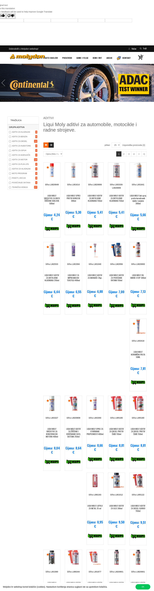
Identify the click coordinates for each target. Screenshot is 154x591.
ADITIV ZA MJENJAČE (21, 155)
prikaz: (107, 145)
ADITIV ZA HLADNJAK (21, 132)
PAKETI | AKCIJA (19, 178)
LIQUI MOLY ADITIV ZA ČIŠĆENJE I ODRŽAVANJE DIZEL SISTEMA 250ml (73, 432)
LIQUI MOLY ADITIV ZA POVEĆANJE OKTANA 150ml (116, 277)
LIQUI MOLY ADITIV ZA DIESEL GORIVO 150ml (138, 508)
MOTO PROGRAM (19, 173)
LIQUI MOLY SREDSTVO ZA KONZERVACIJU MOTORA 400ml (52, 432)
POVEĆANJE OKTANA (21, 183)
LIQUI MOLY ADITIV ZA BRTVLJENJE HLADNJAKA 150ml (95, 198)
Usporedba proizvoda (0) (133, 145)
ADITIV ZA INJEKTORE (21, 146)
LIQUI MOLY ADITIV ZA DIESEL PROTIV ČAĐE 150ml (116, 431)
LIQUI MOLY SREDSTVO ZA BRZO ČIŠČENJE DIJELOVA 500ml (52, 199)
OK (143, 587)
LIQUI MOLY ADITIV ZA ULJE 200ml (116, 507)
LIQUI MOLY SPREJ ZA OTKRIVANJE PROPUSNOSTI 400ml (95, 431)
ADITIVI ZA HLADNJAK (21, 169)
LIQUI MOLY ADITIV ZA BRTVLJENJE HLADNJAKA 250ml (52, 277)
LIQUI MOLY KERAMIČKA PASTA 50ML (138, 354)
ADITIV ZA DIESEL (19, 141)
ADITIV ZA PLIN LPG (20, 164)
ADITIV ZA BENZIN (19, 137)
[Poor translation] (11, 16)
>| (144, 154)
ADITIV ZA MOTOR (19, 160)
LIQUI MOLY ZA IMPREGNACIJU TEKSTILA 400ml (73, 277)
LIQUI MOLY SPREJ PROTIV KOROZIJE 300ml (73, 198)
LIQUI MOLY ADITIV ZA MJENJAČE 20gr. (95, 276)
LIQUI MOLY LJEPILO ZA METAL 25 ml (95, 507)
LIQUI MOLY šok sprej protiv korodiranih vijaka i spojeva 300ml (138, 199)
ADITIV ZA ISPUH (19, 150)
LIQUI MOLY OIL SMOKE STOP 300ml (138, 276)
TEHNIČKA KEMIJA (20, 187)
